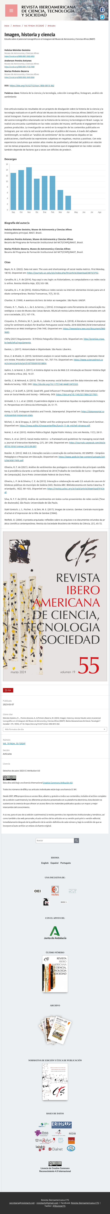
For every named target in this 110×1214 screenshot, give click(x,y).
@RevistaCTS (59, 1206)
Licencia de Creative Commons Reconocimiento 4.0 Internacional (55, 1168)
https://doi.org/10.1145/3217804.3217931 (77, 394)
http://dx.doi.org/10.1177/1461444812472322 (55, 384)
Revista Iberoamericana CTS (85, 1203)
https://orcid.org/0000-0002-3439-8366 (19, 77)
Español (54, 863)
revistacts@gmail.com (47, 1203)
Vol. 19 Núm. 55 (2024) (34, 25)
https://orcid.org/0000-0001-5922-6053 (19, 56)
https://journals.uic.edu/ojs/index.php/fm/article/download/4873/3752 (62, 272)
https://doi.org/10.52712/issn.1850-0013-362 (32, 85)
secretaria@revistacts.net (22, 1203)
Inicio (6, 25)
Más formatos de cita (14, 729)
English (45, 863)
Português (65, 863)
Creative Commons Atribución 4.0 (57, 782)
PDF (9, 690)
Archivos (16, 25)
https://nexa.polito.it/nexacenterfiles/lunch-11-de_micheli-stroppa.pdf (55, 425)
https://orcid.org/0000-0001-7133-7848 (19, 67)
